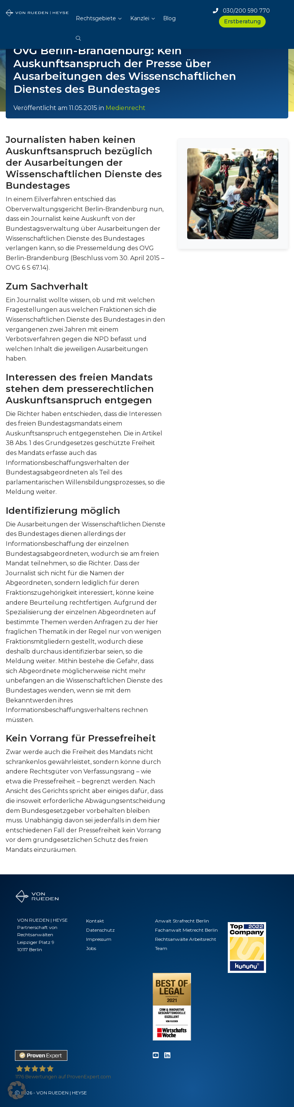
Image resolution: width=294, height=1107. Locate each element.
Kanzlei (139, 18)
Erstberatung (242, 21)
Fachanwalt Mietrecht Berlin (186, 930)
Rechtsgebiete (96, 18)
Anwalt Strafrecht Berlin (182, 921)
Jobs (91, 948)
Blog (169, 18)
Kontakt (95, 921)
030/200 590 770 (241, 10)
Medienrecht (125, 108)
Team (161, 948)
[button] (78, 34)
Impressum (98, 939)
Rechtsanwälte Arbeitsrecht (185, 939)
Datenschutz (100, 930)
